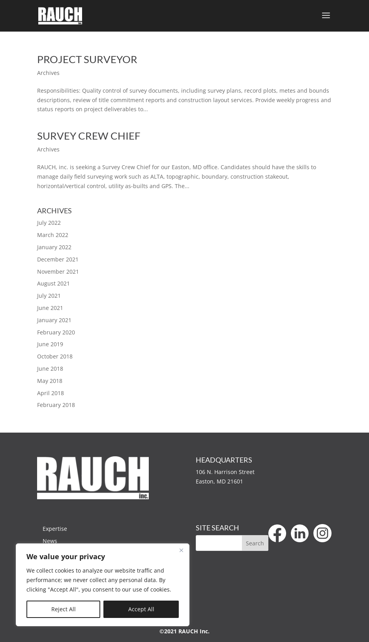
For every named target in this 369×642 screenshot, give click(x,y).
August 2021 (53, 283)
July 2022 (49, 222)
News (50, 541)
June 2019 (50, 344)
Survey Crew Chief (88, 135)
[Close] (181, 550)
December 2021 (58, 259)
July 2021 (49, 295)
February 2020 (56, 332)
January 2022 (54, 247)
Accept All (141, 609)
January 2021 (54, 320)
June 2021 (50, 308)
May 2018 (49, 380)
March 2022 (52, 235)
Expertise (55, 528)
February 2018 (56, 405)
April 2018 (50, 393)
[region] (102, 584)
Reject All (63, 609)
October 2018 (55, 356)
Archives (48, 73)
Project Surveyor (87, 59)
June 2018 (50, 368)
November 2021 (58, 271)
